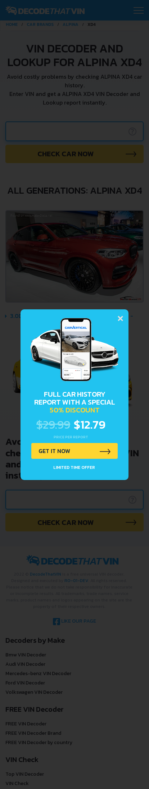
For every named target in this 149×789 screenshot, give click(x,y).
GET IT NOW (54, 451)
